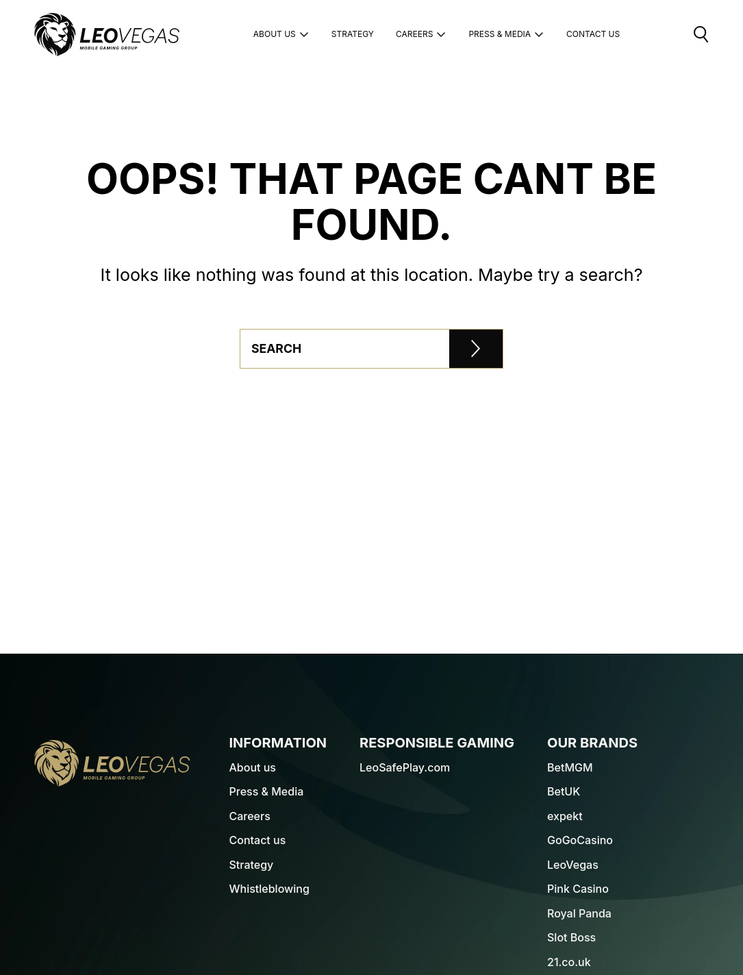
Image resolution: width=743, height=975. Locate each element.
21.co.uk (569, 962)
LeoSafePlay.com (405, 767)
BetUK (563, 791)
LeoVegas (573, 865)
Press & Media (506, 34)
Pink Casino (578, 889)
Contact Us (593, 34)
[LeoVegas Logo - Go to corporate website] (106, 34)
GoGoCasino (580, 840)
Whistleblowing (269, 889)
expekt (565, 816)
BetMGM (570, 767)
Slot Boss (571, 937)
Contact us (257, 840)
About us (281, 34)
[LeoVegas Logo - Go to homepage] (112, 763)
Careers (421, 34)
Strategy (352, 34)
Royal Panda (579, 913)
